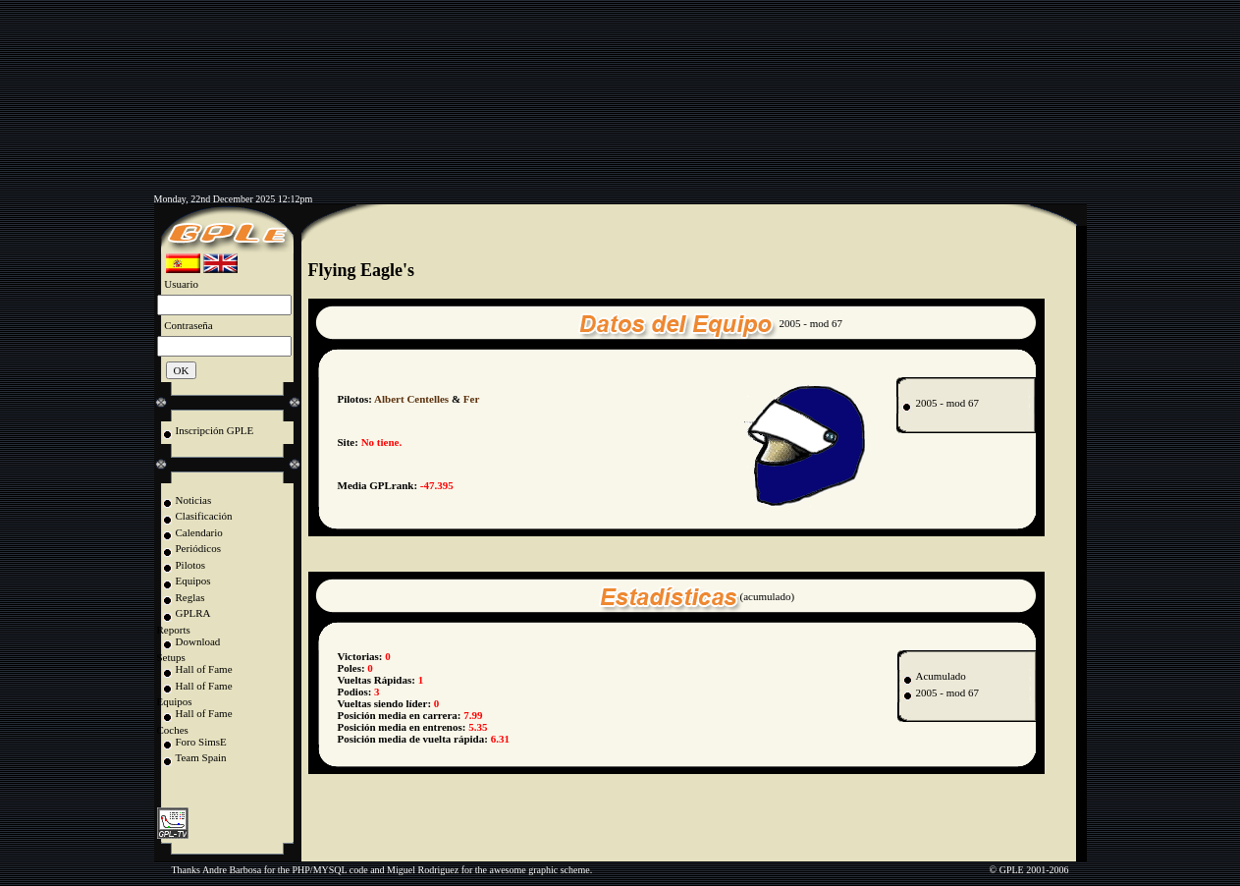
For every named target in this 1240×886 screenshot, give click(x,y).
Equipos (193, 580)
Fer (471, 399)
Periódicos (198, 548)
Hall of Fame (204, 669)
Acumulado (941, 676)
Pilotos (191, 565)
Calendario (199, 532)
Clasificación (204, 516)
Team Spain (201, 757)
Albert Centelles (411, 399)
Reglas (190, 597)
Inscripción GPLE (215, 430)
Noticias (194, 500)
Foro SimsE (201, 742)
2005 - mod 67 (946, 403)
